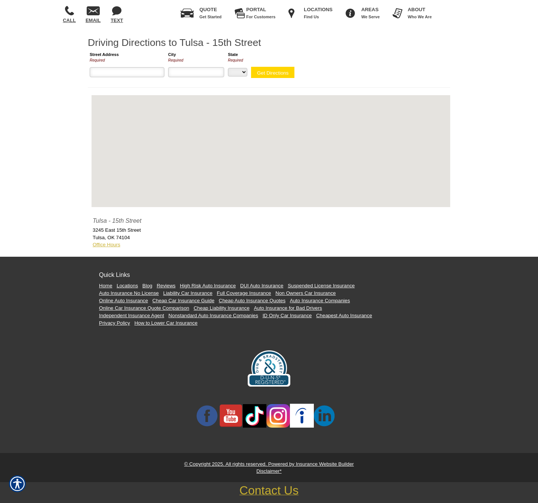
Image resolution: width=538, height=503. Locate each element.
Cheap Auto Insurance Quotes (252, 300)
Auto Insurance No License (129, 293)
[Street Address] (127, 72)
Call (69, 14)
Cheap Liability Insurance (222, 308)
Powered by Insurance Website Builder (311, 464)
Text (117, 14)
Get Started (211, 11)
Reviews (166, 285)
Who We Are (420, 11)
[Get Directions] (272, 72)
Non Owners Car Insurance (305, 293)
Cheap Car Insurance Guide (183, 300)
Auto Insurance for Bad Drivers (288, 308)
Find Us (318, 11)
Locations (127, 285)
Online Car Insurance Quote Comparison (144, 308)
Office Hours (106, 244)
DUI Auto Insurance (262, 285)
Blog (147, 285)
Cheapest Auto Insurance (344, 315)
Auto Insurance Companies (320, 300)
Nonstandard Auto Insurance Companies (213, 315)
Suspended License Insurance (321, 285)
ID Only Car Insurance (287, 315)
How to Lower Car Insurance (166, 323)
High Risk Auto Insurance (208, 285)
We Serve (370, 11)
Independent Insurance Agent (131, 315)
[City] (196, 72)
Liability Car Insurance (188, 293)
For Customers (260, 11)
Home (105, 285)
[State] (237, 72)
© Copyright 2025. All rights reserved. (226, 464)
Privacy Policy (114, 323)
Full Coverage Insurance (244, 293)
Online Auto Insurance (123, 300)
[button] (271, 144)
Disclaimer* (268, 471)
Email (93, 14)
